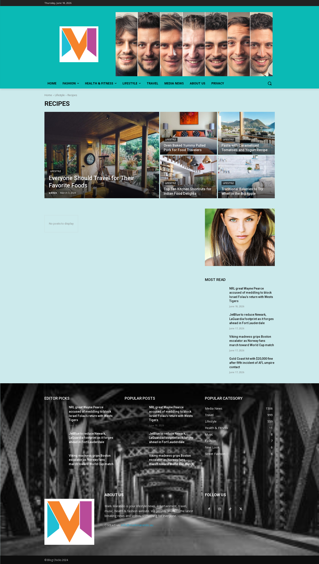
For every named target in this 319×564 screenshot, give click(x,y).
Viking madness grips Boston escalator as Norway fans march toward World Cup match (251, 341)
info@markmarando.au (137, 525)
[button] (269, 83)
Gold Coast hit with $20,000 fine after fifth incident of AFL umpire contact (251, 363)
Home (48, 95)
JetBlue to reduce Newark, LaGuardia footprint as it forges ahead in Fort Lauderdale (251, 319)
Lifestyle (60, 95)
